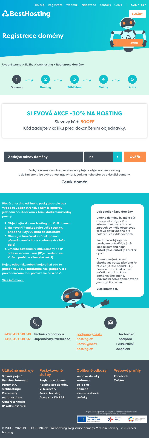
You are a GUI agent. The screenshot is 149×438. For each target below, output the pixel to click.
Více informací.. (13, 280)
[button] (135, 157)
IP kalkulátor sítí (14, 406)
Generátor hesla (13, 401)
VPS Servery (47, 389)
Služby (137, 13)
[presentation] (117, 157)
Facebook (121, 376)
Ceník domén (74, 182)
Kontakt (105, 5)
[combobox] (103, 157)
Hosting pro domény (53, 384)
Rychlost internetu (15, 380)
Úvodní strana (11, 64)
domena (82, 389)
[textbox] (103, 157)
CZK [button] (134, 5)
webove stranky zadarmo (88, 378)
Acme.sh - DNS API (52, 397)
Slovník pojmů (12, 376)
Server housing (50, 393)
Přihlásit (38, 5)
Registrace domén (52, 380)
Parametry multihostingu (12, 395)
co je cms (83, 384)
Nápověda (89, 5)
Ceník (118, 5)
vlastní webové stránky (88, 395)
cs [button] (142, 5)
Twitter (119, 380)
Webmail (72, 5)
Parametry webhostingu (11, 387)
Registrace (55, 5)
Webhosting (44, 64)
